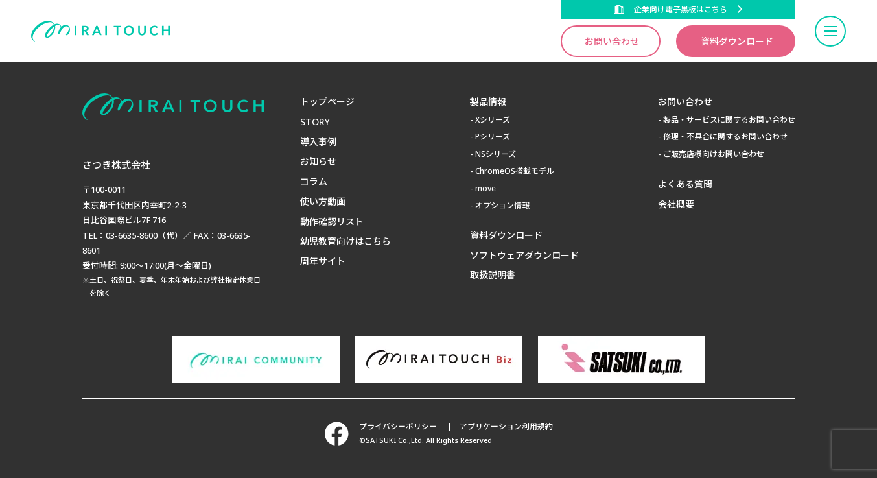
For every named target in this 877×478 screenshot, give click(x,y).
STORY (315, 121)
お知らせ (318, 161)
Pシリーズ (492, 136)
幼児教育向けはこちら (345, 241)
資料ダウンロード (737, 41)
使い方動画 (322, 201)
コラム (313, 181)
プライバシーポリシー (398, 426)
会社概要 (676, 204)
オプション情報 (502, 205)
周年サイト (322, 261)
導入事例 (318, 142)
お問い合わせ (612, 41)
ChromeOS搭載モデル (514, 170)
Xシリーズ (492, 119)
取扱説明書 (492, 275)
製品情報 (488, 101)
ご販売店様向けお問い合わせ (713, 154)
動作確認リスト (332, 221)
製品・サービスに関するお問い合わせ (729, 119)
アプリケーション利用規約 (506, 426)
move (485, 188)
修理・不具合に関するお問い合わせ (725, 136)
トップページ (327, 101)
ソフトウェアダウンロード (524, 255)
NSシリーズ (495, 154)
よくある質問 (685, 184)
